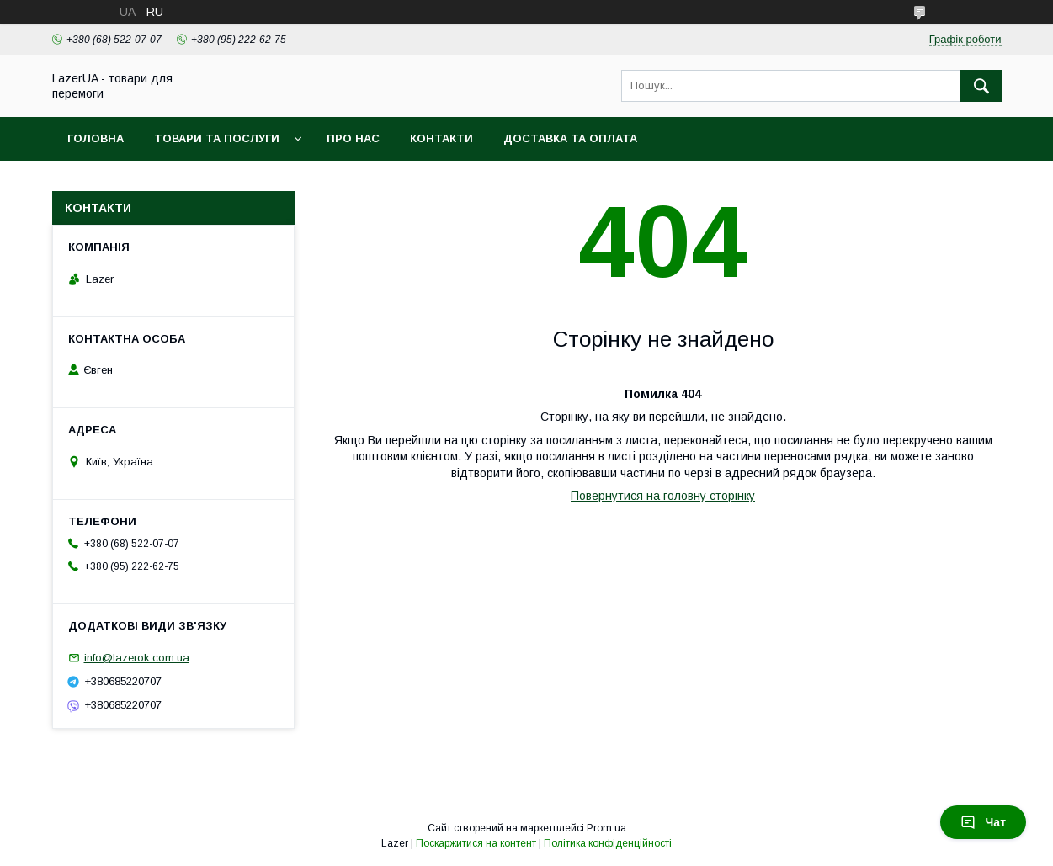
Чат (983, 822)
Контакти (441, 138)
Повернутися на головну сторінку (663, 495)
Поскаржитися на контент (476, 843)
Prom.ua (606, 828)
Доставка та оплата (570, 138)
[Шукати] (981, 86)
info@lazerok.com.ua (136, 657)
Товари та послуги (216, 138)
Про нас (353, 138)
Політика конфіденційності (608, 843)
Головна (95, 138)
